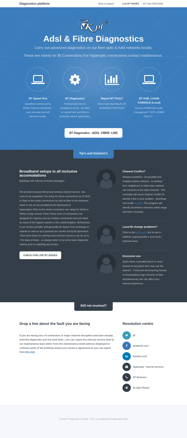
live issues (141, 232)
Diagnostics (34, 3)
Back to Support (106, 3)
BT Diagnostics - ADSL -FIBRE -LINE (93, 133)
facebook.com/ (141, 345)
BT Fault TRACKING (153, 3)
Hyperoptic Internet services (148, 366)
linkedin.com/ (140, 356)
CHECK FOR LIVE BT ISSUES (40, 255)
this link (30, 352)
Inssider (138, 203)
